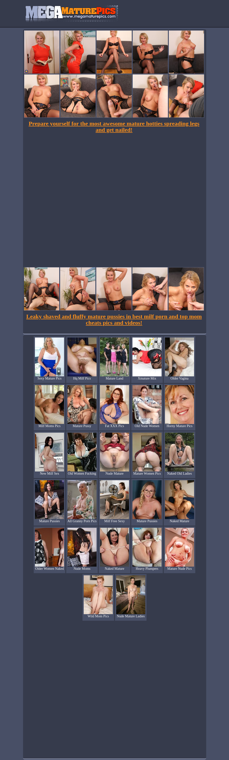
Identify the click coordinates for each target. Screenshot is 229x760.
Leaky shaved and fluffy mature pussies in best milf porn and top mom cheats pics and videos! (114, 319)
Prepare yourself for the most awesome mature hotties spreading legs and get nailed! (114, 126)
